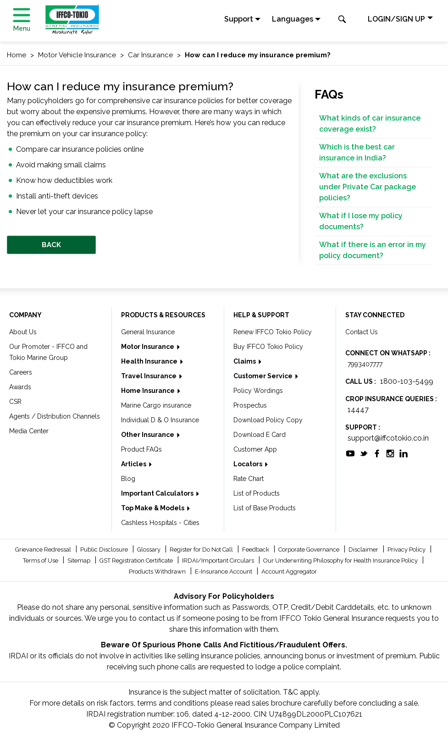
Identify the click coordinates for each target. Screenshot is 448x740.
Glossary (149, 549)
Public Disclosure (104, 549)
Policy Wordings (258, 390)
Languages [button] (292, 19)
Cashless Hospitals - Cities (160, 522)
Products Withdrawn (158, 571)
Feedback (256, 549)
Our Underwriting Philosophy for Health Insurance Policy (341, 560)
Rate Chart (248, 478)
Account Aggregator (289, 571)
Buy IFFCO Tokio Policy (268, 346)
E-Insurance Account (224, 571)
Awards (20, 387)
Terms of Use (41, 560)
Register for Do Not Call (202, 549)
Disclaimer (364, 549)
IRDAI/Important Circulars (218, 560)
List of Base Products (264, 508)
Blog (128, 478)
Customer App (255, 449)
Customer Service (263, 376)
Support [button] (238, 19)
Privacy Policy (407, 549)
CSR (15, 401)
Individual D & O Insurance (160, 420)
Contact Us (361, 332)
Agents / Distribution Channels (54, 416)
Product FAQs (141, 449)
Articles (134, 464)
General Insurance (148, 332)
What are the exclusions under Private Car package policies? (367, 186)
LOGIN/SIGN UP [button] (396, 19)
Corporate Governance (309, 549)
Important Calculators (158, 493)
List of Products (256, 493)
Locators (248, 464)
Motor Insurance (148, 346)
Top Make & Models (153, 508)
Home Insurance (148, 390)
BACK (51, 245)
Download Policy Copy (268, 420)
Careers (20, 372)
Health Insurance (150, 361)
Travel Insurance (149, 376)
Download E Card (259, 434)
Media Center (29, 431)
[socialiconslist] (350, 452)
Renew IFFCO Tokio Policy (272, 332)
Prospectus (250, 405)
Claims (245, 361)
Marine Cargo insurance (156, 405)
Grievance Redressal (43, 549)
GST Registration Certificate (137, 560)
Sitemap (79, 560)
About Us (23, 332)
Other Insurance (148, 434)
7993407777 (365, 364)
